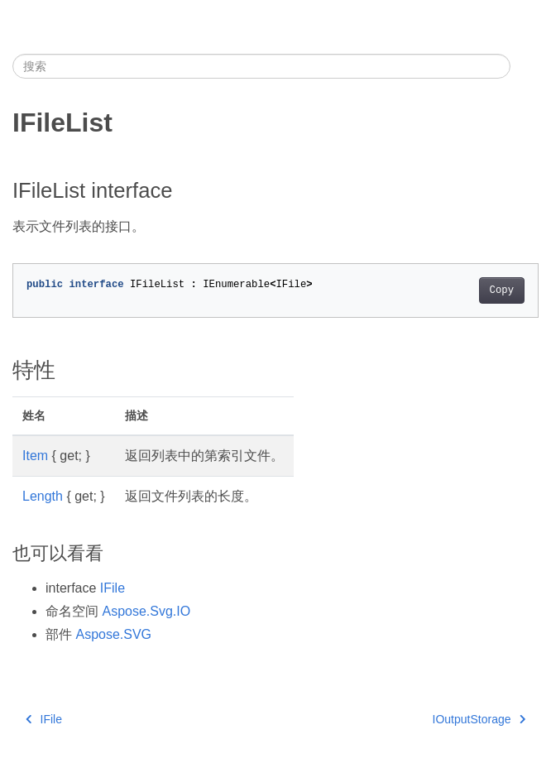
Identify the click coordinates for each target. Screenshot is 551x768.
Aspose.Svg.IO (146, 611)
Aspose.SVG (113, 634)
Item (35, 456)
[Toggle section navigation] (524, 66)
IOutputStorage (479, 719)
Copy (502, 290)
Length (42, 496)
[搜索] (261, 66)
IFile (112, 588)
